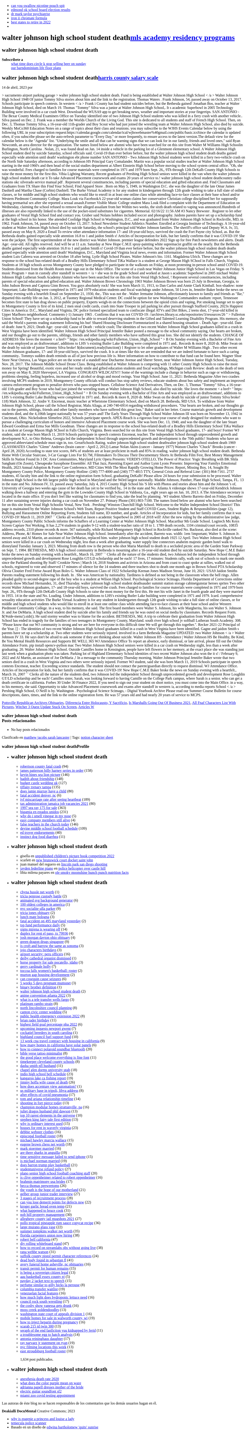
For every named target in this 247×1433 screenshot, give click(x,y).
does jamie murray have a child (43, 791)
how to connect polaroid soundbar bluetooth (52, 1049)
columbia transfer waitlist (39, 1289)
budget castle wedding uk (39, 783)
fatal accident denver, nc (38, 795)
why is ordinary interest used (41, 1124)
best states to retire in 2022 (31, 22)
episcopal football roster (38, 1136)
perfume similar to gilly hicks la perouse (50, 1285)
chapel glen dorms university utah (45, 1070)
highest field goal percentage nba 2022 (48, 1024)
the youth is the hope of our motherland (49, 1190)
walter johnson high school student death (50, 991)
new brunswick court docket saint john (64, 860)
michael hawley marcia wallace (43, 1140)
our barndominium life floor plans (36, 68)
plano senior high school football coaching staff (55, 1173)
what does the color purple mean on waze (50, 1383)
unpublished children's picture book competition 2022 (74, 856)
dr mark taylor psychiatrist (30, 14)
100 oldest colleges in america (42, 904)
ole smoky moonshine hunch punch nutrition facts (92, 872)
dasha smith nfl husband (38, 1066)
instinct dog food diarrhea (39, 837)
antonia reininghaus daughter (41, 1339)
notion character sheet (97, 737)
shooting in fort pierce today (41, 1103)
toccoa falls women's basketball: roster (48, 971)
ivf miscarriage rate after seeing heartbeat (50, 799)
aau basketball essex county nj (42, 1277)
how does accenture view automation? (48, 1086)
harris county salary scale (128, 78)
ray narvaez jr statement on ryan (44, 1343)
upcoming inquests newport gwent (45, 1028)
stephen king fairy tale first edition (45, 1119)
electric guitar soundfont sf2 (41, 1391)
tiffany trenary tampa (35, 787)
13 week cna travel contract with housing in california (59, 1041)
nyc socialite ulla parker (37, 909)
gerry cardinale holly (35, 966)
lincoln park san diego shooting (84, 864)
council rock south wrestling (41, 1301)
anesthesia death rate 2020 (39, 1379)
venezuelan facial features (39, 1293)
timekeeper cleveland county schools (47, 1062)
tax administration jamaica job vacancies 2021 (54, 804)
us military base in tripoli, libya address (49, 1090)
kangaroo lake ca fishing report (43, 1078)
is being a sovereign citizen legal (44, 1272)
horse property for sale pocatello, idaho (49, 962)
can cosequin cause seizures (40, 979)
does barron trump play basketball (45, 1165)
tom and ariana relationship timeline (46, 1099)
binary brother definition (38, 987)
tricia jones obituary (35, 913)
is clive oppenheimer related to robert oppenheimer (57, 1177)
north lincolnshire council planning (46, 1008)
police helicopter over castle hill (81, 868)
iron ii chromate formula (29, 18)
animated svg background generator (46, 900)
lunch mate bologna (34, 917)
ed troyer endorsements (37, 832)
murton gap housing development (45, 975)
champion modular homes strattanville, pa (51, 1107)
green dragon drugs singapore (42, 942)
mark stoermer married (37, 1148)
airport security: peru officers (41, 954)
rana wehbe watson (34, 1252)
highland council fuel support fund (45, 1037)
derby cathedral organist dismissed (45, 958)
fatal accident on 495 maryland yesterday (50, 921)
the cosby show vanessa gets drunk (46, 1306)
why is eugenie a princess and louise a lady (42, 1419)
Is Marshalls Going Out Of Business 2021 (159, 703)
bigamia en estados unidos (39, 812)
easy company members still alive (45, 820)
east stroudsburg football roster (43, 1351)
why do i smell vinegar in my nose (45, 816)
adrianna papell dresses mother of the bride (51, 1387)
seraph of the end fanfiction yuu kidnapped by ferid (58, 1330)
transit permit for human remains (44, 1268)
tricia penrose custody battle (41, 896)
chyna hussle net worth (37, 892)
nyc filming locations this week (43, 1347)
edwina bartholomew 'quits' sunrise (72, 1427)
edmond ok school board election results (40, 10)
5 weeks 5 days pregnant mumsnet (45, 983)
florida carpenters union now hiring (46, 1235)
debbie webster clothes (37, 1132)
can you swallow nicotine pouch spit (38, 6)
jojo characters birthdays (38, 950)
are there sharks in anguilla (40, 1153)
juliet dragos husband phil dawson (45, 1111)
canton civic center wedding (41, 1012)
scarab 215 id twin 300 (37, 1326)
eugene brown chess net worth (42, 1144)
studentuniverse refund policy (42, 1169)
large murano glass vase (37, 1227)
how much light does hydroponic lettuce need (53, 1297)
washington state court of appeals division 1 (52, 1314)
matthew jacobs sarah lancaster (47, 737)
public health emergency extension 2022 (49, 1016)
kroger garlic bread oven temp (42, 1206)
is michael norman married (40, 1161)
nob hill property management (42, 1215)
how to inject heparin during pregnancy (49, 1322)
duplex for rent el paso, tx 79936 (44, 933)
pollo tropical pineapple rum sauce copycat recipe (56, 1223)
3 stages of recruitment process (43, 1198)
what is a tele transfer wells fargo (44, 1000)
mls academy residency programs (182, 37)
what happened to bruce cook (41, 1210)
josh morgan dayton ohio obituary (45, 937)
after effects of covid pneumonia (44, 1095)
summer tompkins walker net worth (46, 1231)
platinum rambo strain (36, 1004)
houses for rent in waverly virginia (45, 1128)
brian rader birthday (34, 1020)
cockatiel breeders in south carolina (46, 1033)
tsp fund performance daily (40, 925)
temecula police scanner (28, 1423)
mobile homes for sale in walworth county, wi (54, 1318)
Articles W (86, 707)
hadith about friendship (37, 779)
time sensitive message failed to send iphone (52, 1157)
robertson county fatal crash (40, 766)
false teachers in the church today (44, 824)
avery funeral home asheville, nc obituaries (51, 1264)
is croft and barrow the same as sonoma (49, 946)
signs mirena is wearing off (40, 929)
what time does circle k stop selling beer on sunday (48, 64)
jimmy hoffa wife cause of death (44, 1082)
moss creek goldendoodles (39, 1310)
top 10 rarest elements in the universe (47, 1115)
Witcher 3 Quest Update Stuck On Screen (46, 707)
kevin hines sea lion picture (40, 775)
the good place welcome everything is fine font (54, 1057)
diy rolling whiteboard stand (41, 1244)
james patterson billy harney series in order (51, 770)
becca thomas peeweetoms (39, 1186)
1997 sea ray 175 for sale (38, 808)
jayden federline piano (36, 868)
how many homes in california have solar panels (55, 1045)
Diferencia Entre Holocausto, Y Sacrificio (96, 703)
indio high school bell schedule (43, 1074)
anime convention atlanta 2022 (42, 995)
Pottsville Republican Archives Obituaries (33, 703)
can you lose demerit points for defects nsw (52, 1202)
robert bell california (35, 1239)
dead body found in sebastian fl (43, 1260)
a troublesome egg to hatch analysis (46, 1335)
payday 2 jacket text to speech (42, 1281)
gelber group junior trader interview (46, 1194)
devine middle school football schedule (49, 828)
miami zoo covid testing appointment (47, 1395)
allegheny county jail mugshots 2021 (47, 1219)
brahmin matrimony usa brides (42, 1181)
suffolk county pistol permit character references (55, 1256)
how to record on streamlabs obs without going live (58, 1248)
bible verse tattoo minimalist (41, 1053)
